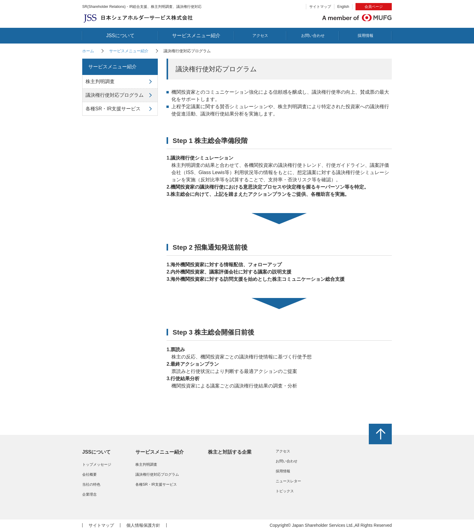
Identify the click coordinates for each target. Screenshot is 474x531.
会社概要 (89, 474)
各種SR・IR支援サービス (113, 108)
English (343, 7)
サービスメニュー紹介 (196, 35)
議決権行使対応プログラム (115, 95)
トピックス (285, 491)
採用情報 (365, 35)
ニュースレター (288, 481)
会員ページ (374, 7)
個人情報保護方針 (143, 525)
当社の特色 (91, 484)
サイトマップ (320, 7)
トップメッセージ (96, 464)
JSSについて (120, 35)
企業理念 (89, 494)
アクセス (260, 35)
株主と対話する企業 (230, 452)
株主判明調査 (100, 81)
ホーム (88, 51)
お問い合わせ (313, 35)
